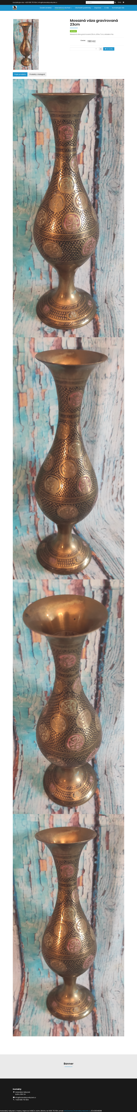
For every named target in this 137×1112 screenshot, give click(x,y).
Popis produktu (20, 74)
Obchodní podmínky (83, 8)
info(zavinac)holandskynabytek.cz (77, 1111)
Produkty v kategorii (37, 74)
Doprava (97, 8)
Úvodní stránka (45, 8)
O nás (106, 8)
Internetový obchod (63, 8)
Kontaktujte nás (118, 8)
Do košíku (108, 49)
